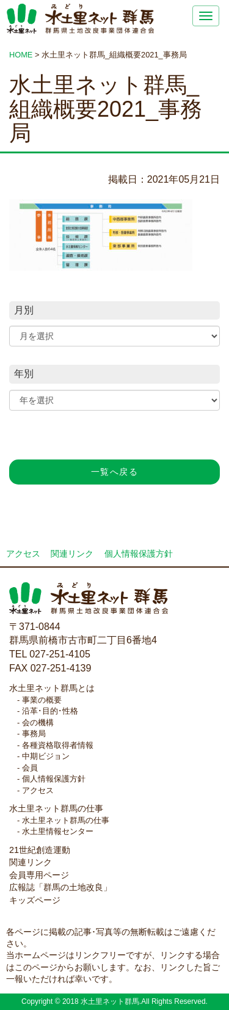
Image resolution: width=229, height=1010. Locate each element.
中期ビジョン (46, 756)
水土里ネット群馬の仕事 (56, 808)
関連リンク (72, 553)
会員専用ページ (39, 875)
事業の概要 (42, 699)
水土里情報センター (57, 831)
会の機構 (38, 722)
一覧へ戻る (114, 472)
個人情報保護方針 (138, 553)
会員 (30, 767)
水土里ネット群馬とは (52, 688)
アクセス (23, 553)
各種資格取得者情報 (57, 745)
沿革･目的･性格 (50, 710)
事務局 (34, 733)
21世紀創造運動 (39, 850)
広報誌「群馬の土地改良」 (60, 887)
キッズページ (34, 900)
